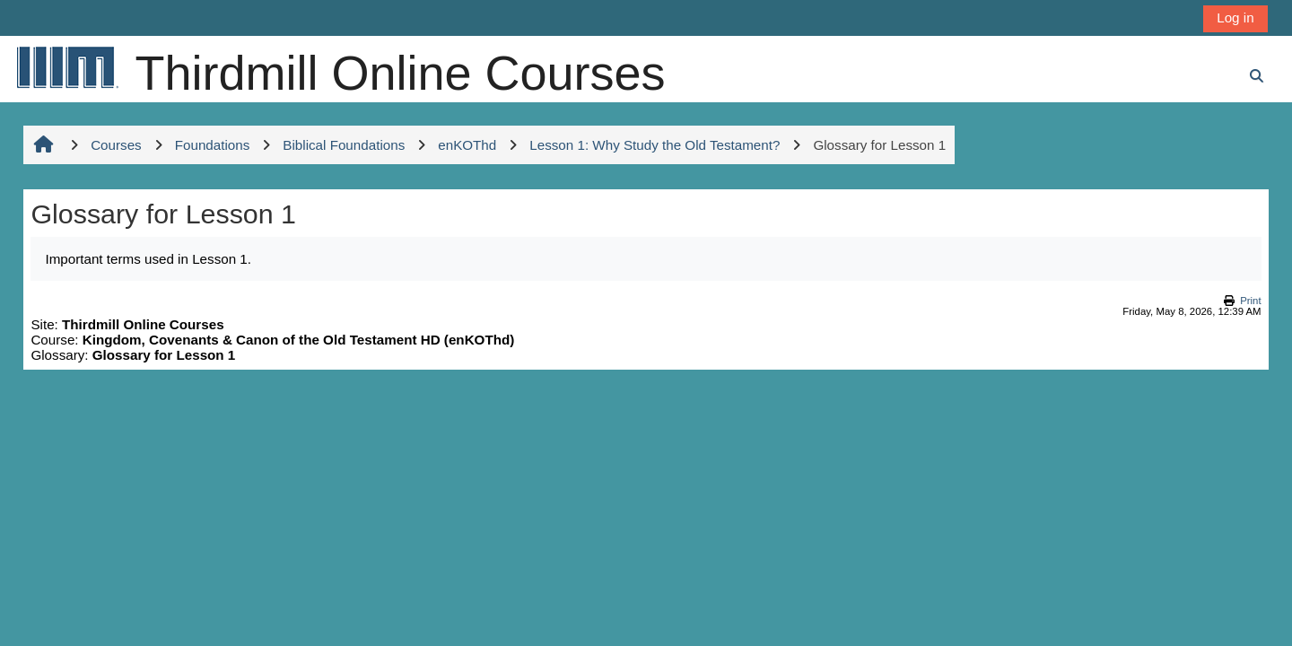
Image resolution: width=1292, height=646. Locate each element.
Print (1250, 300)
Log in (1235, 17)
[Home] (66, 66)
